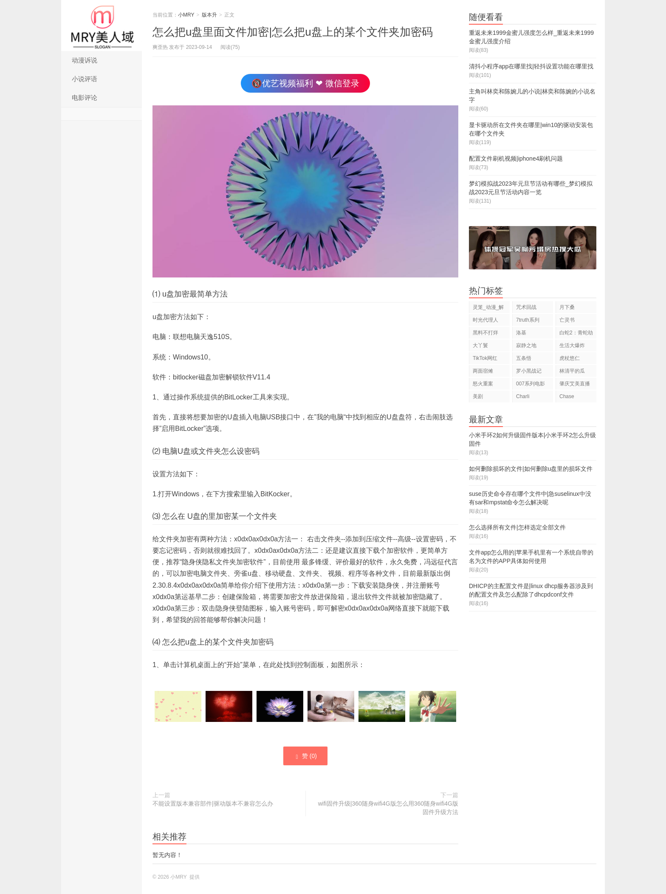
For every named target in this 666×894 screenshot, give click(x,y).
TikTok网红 (485, 358)
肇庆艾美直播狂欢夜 (574, 385)
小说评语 (84, 78)
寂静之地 (526, 345)
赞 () (305, 756)
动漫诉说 (84, 60)
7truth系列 (527, 320)
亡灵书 (567, 320)
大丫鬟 (480, 345)
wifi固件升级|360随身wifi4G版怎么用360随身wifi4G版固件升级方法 (388, 807)
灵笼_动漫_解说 (488, 308)
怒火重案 (483, 384)
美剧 (478, 396)
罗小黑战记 (529, 371)
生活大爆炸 (572, 345)
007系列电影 (530, 384)
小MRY (101, 25)
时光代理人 (485, 320)
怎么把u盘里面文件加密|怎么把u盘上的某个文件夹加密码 (292, 31)
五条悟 (523, 358)
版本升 (209, 15)
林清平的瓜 (572, 371)
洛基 (521, 333)
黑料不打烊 (485, 333)
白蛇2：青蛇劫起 (576, 334)
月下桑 (567, 307)
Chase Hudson (568, 397)
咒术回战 (526, 307)
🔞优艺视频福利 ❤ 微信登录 (305, 83)
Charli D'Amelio (526, 397)
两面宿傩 (483, 371)
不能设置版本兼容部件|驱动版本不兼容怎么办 (212, 803)
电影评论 (84, 97)
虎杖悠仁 (569, 358)
